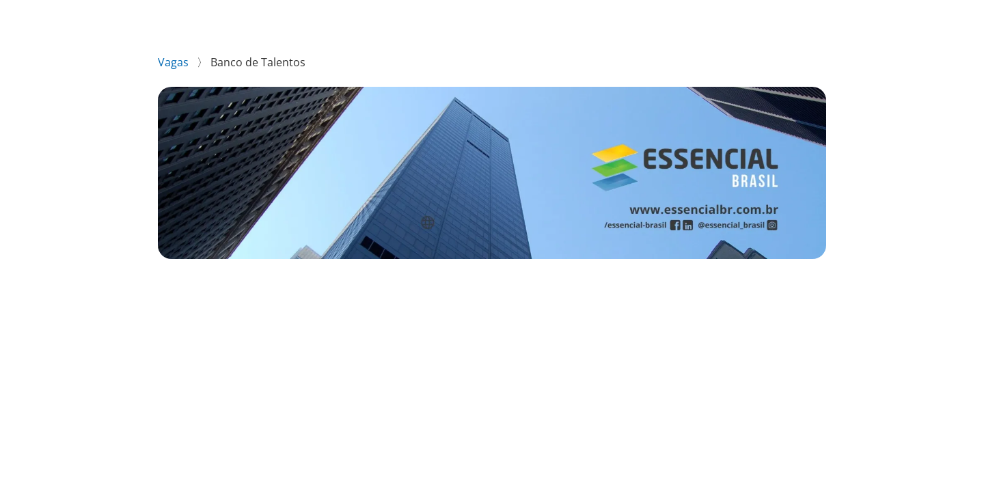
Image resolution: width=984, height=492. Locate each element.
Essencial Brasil (792, 19)
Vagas (174, 62)
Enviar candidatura (712, 295)
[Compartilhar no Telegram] (247, 351)
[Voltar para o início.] (35, 19)
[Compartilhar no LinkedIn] (185, 351)
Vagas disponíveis (691, 19)
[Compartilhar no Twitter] (226, 351)
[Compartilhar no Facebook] (206, 351)
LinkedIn (940, 19)
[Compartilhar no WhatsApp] (164, 351)
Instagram (875, 19)
